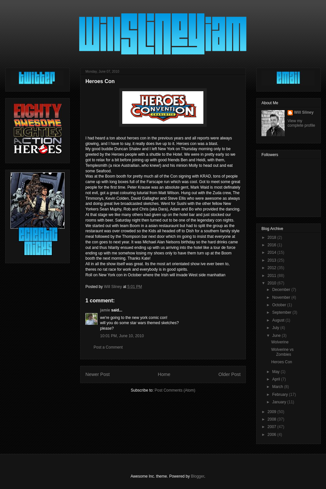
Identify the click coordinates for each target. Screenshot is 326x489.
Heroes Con (281, 362)
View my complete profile (301, 123)
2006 (272, 434)
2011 (272, 275)
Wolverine (280, 342)
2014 (272, 252)
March (278, 386)
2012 (272, 268)
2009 (272, 412)
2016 (272, 245)
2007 (272, 426)
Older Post (229, 374)
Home (164, 374)
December (281, 289)
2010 (272, 283)
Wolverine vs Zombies (282, 351)
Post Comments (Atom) (175, 390)
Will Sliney (304, 112)
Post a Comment (108, 347)
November (281, 297)
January (279, 402)
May (276, 371)
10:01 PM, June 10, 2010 (122, 336)
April (276, 379)
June (277, 335)
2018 (272, 237)
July (276, 327)
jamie (105, 310)
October (279, 305)
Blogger (197, 476)
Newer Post (97, 374)
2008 (272, 419)
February (280, 394)
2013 (272, 260)
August (279, 320)
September (282, 312)
